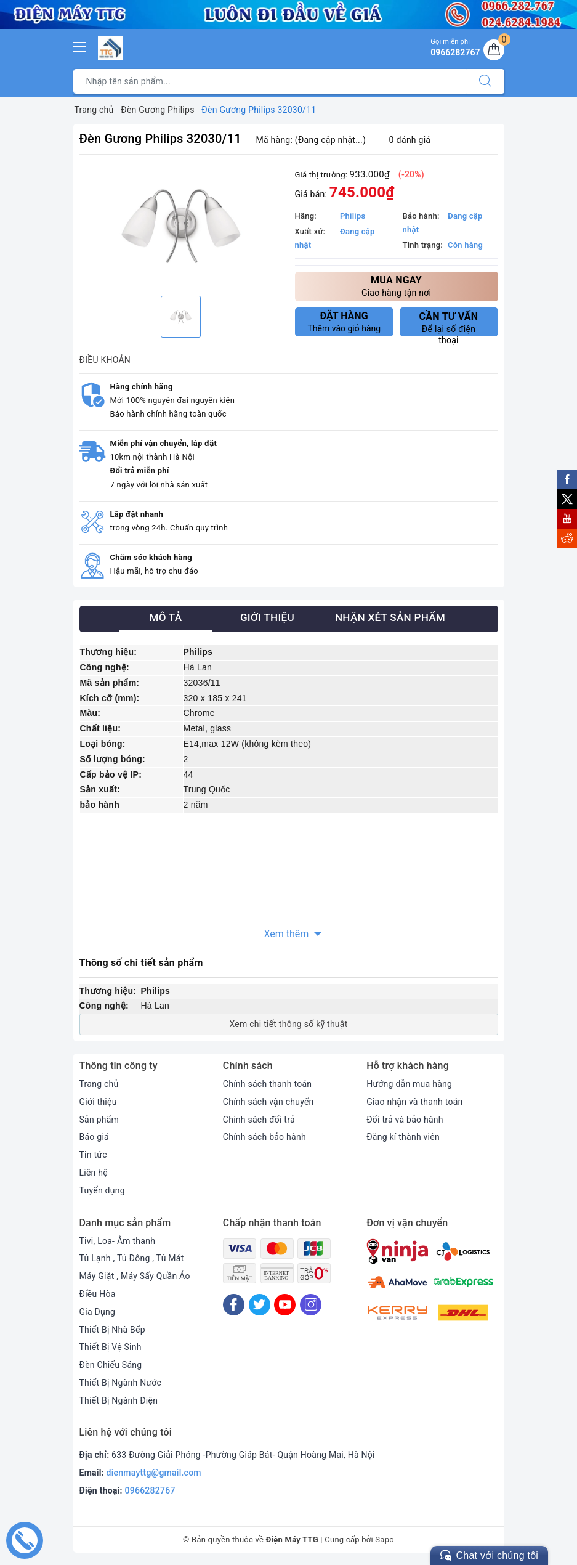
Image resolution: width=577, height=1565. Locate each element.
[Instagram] (310, 1304)
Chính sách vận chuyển (268, 1102)
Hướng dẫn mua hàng (409, 1084)
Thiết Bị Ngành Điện (118, 1400)
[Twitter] (259, 1304)
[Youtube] (285, 1304)
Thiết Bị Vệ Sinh (110, 1347)
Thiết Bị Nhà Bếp (112, 1330)
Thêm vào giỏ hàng (344, 321)
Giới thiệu (98, 1102)
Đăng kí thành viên (403, 1137)
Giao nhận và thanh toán (414, 1102)
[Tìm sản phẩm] (270, 81)
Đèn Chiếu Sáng (110, 1365)
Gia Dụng (97, 1312)
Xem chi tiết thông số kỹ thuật (288, 1024)
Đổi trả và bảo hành (404, 1119)
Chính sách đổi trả (259, 1119)
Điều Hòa (97, 1294)
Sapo (384, 1539)
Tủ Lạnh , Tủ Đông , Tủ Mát (131, 1258)
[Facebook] (233, 1304)
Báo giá (94, 1137)
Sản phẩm (99, 1119)
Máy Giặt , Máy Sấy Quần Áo (134, 1276)
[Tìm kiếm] (485, 81)
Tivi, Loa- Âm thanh (117, 1241)
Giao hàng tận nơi (396, 286)
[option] (181, 227)
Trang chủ (99, 1084)
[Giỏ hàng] (493, 49)
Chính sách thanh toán (267, 1084)
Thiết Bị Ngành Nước (120, 1383)
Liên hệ (93, 1172)
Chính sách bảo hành (264, 1137)
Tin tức (93, 1155)
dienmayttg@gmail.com (154, 1473)
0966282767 (150, 1490)
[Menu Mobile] (80, 45)
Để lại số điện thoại (449, 323)
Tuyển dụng (102, 1190)
